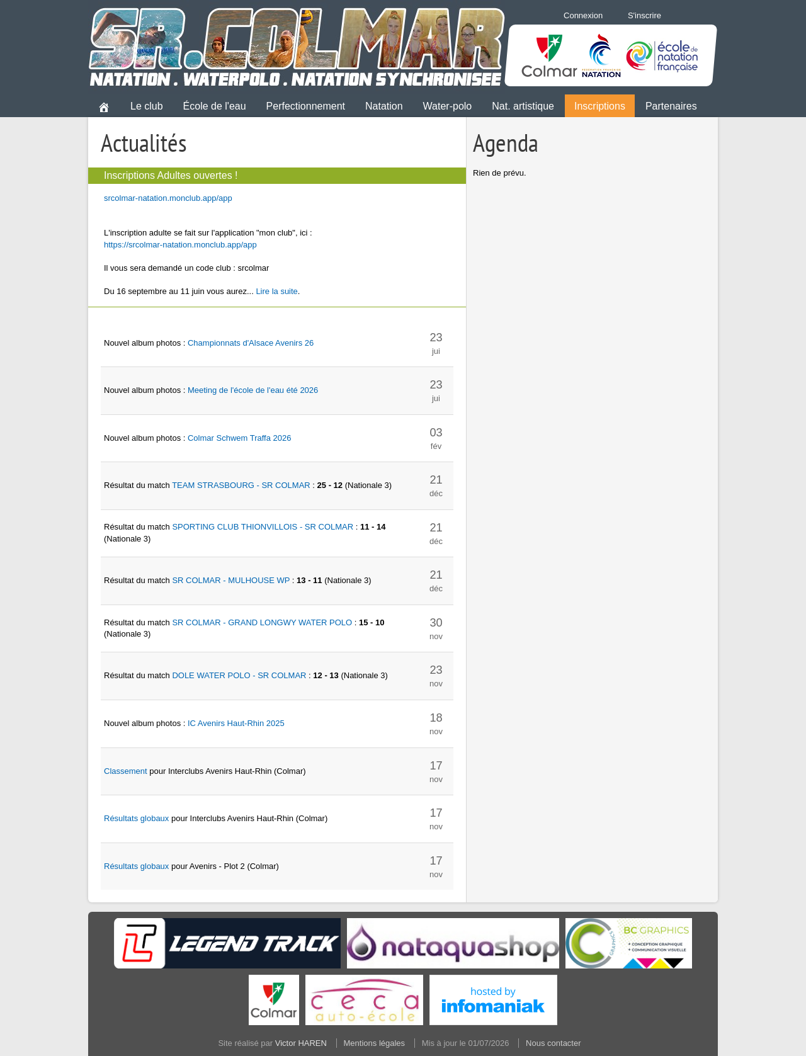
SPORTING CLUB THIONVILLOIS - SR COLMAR (262, 526)
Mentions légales (375, 1043)
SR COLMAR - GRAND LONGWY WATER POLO (262, 622)
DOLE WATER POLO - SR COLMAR (239, 675)
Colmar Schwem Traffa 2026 (240, 438)
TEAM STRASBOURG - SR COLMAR (241, 485)
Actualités (144, 142)
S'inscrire (644, 15)
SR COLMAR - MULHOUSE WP (231, 580)
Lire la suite (276, 291)
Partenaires (671, 106)
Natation (384, 106)
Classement (125, 771)
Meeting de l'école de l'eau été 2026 (253, 390)
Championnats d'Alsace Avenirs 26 (251, 343)
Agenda (505, 142)
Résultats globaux (136, 818)
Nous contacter (553, 1043)
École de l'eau (214, 106)
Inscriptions (599, 106)
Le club (146, 106)
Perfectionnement (305, 106)
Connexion (583, 15)
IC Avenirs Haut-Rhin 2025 (236, 723)
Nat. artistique (523, 106)
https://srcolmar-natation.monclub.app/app (180, 244)
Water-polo (447, 106)
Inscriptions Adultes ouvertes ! (171, 175)
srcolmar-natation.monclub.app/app (168, 198)
